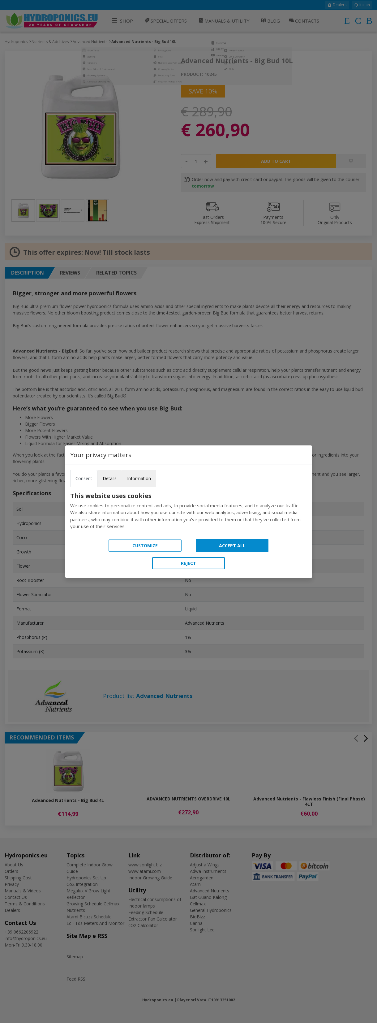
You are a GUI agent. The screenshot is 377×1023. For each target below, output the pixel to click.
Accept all (232, 545)
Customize (145, 545)
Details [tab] (110, 478)
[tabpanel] (188, 511)
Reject (188, 563)
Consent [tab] (83, 478)
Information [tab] (139, 478)
